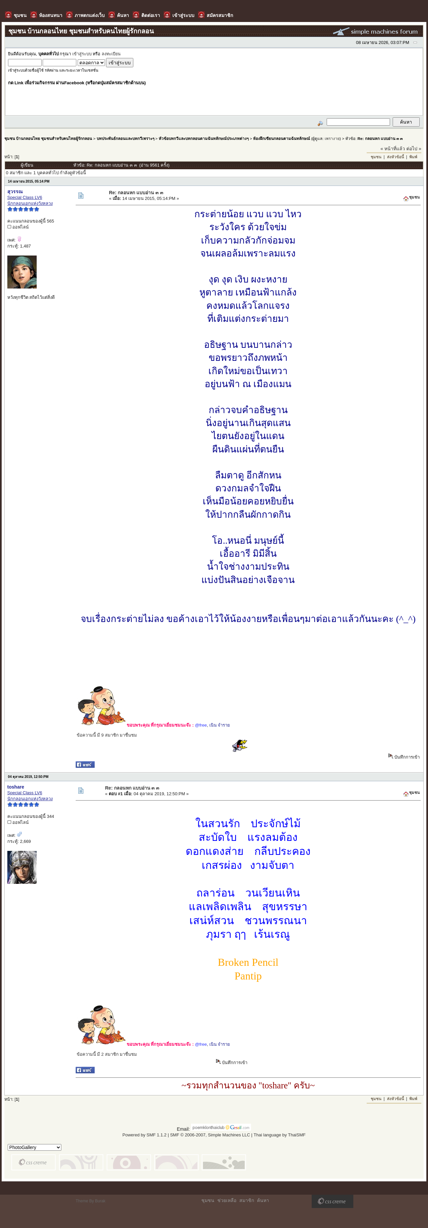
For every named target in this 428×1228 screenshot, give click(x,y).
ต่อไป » (413, 148)
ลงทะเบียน (111, 54)
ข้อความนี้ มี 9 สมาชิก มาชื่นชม (107, 735)
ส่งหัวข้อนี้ (395, 157)
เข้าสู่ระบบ (82, 54)
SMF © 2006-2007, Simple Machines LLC (210, 1134)
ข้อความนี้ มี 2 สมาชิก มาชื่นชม (107, 1054)
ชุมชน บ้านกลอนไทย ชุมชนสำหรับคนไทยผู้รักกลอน (48, 138)
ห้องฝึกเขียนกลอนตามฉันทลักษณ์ (281, 138)
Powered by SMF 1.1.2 (144, 1134)
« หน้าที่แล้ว (393, 148)
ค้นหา (263, 1200)
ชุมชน (376, 157)
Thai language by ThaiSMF (280, 1134)
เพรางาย (332, 138)
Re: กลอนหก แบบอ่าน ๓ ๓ (380, 138)
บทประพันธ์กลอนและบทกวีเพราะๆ (125, 138)
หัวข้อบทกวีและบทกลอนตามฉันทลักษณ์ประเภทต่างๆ (204, 138)
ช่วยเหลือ (226, 1200)
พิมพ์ (413, 157)
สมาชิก (246, 1200)
